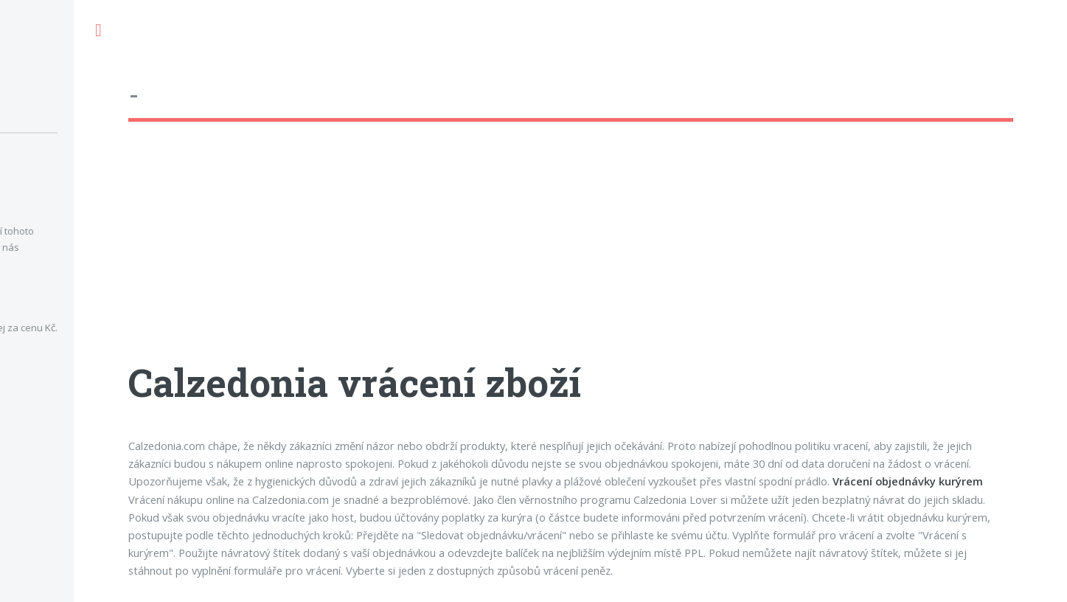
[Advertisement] (570, 254)
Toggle (98, 30)
